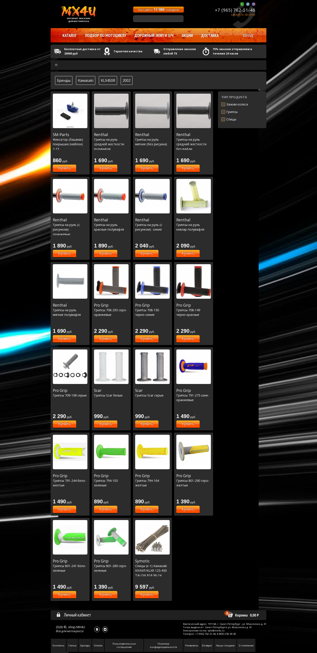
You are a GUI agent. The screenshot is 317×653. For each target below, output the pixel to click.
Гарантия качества (128, 51)
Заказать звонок (243, 14)
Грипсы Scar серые (152, 392)
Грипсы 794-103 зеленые (111, 480)
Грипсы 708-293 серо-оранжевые (111, 310)
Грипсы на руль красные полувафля (111, 224)
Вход (248, 35)
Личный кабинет (73, 615)
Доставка (210, 35)
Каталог (70, 35)
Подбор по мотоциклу (105, 35)
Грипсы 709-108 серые (70, 392)
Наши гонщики (225, 645)
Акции (187, 35)
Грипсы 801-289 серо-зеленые (111, 566)
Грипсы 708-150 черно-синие (152, 310)
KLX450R (108, 80)
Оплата (98, 645)
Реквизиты (191, 645)
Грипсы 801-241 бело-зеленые (70, 566)
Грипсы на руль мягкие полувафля (70, 310)
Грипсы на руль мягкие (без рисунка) (152, 139)
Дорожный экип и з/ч (154, 35)
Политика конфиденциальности (163, 645)
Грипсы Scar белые (111, 392)
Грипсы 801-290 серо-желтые (193, 480)
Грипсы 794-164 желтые (152, 480)
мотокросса (75, 631)
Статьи (72, 645)
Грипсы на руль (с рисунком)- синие (152, 224)
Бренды (63, 80)
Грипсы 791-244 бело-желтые (70, 480)
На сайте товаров (158, 9)
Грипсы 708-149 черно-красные (193, 310)
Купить (64, 168)
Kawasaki (85, 80)
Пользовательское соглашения (124, 645)
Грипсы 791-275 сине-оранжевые (193, 395)
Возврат (207, 645)
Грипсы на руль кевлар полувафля (193, 224)
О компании (246, 645)
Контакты (58, 645)
